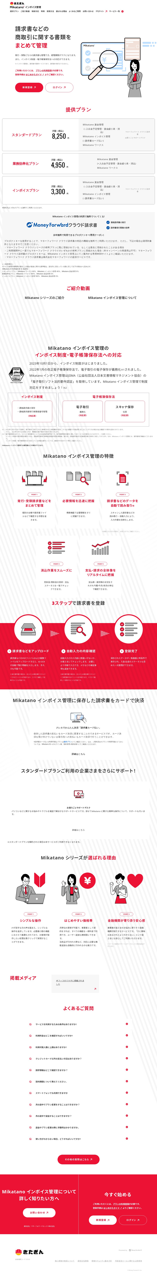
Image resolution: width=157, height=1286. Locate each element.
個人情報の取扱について (65, 1261)
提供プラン (14, 11)
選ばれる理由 (61, 11)
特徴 (43, 11)
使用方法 (50, 11)
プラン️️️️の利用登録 (44, 70)
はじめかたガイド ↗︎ (35, 74)
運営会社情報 (83, 1261)
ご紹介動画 (25, 11)
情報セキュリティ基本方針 (102, 1261)
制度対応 (35, 11)
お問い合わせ (88, 11)
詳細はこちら (78, 754)
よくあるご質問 (75, 11)
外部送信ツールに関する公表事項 (128, 1261)
